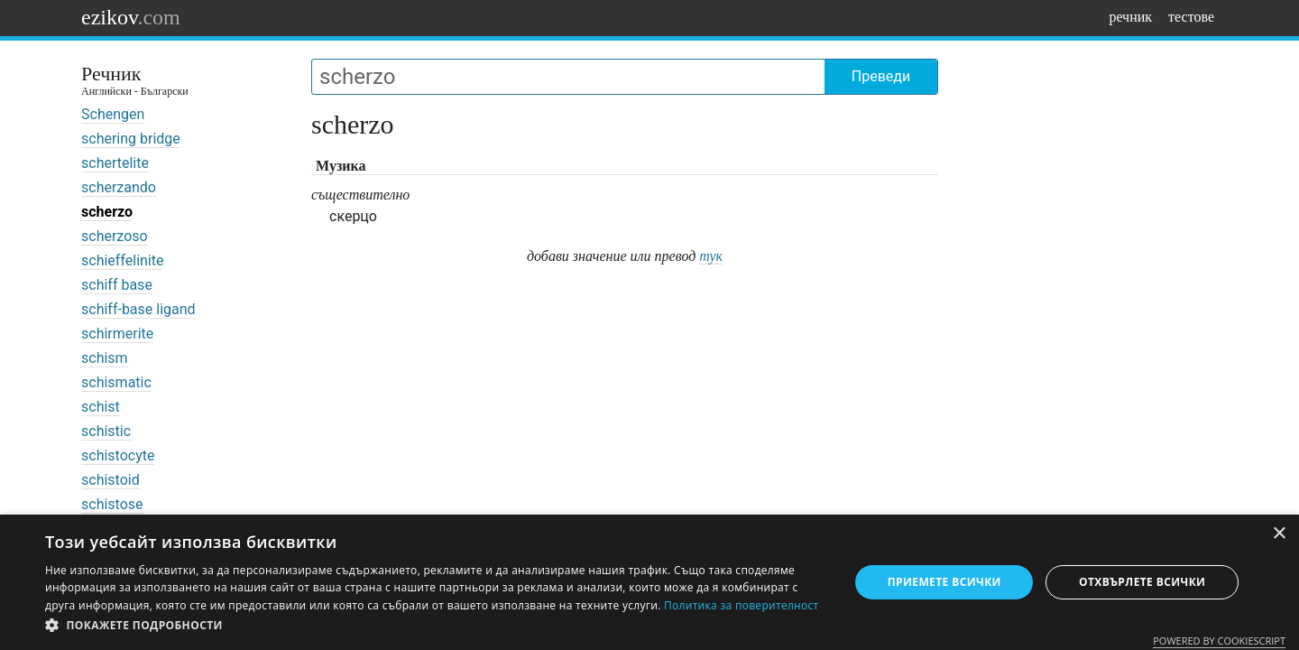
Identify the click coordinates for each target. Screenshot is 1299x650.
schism (104, 358)
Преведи (881, 76)
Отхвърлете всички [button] (1142, 582)
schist (100, 406)
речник (1130, 16)
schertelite (115, 163)
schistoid (110, 479)
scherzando (118, 187)
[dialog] (649, 582)
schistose (112, 504)
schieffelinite (122, 260)
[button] (435, 625)
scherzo (107, 211)
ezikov (130, 17)
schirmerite (117, 333)
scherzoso (114, 236)
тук (711, 256)
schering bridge (130, 138)
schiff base (116, 284)
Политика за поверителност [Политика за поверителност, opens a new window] (741, 605)
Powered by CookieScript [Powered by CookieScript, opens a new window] (1219, 640)
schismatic (116, 382)
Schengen (112, 114)
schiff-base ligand (138, 309)
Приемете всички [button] (944, 582)
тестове (1191, 16)
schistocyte (117, 455)
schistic (106, 431)
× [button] (1278, 534)
